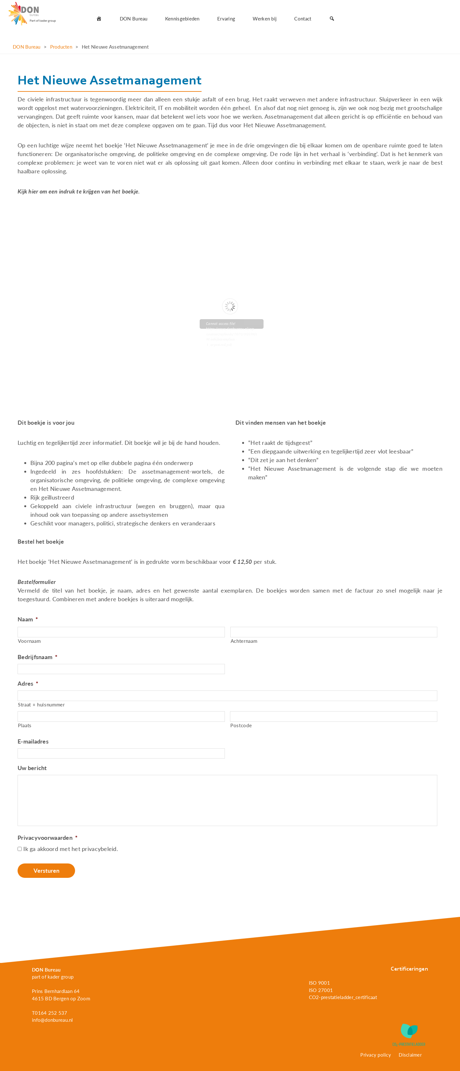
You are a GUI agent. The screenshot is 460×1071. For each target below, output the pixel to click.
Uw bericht (32, 767)
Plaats (25, 725)
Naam (28, 619)
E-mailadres (33, 741)
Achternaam (244, 641)
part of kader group (52, 977)
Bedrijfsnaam (38, 656)
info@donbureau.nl (52, 1020)
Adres (28, 683)
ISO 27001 (321, 990)
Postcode (241, 725)
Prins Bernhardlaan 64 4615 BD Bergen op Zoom (61, 994)
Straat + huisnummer (41, 704)
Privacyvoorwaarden (48, 837)
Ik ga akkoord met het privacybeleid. (70, 848)
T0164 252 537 (49, 1013)
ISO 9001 (319, 983)
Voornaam (29, 641)
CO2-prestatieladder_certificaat (343, 997)
